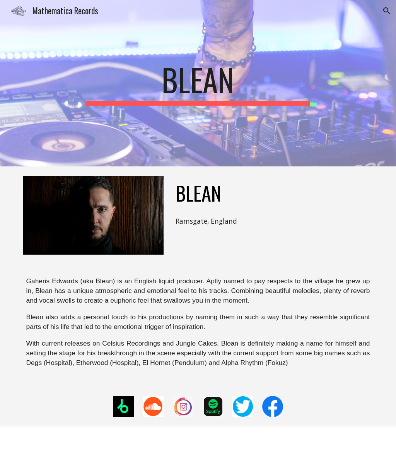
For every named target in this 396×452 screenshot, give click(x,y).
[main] (198, 83)
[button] (386, 11)
